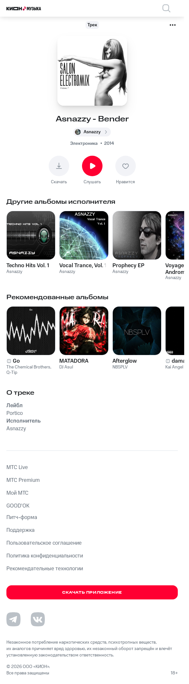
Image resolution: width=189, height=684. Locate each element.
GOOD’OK (17, 506)
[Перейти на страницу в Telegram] (13, 619)
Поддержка (20, 530)
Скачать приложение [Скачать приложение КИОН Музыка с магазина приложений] (92, 592)
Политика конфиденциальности (44, 556)
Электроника (84, 143)
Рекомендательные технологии (44, 569)
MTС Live (17, 467)
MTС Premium (23, 480)
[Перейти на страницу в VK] (38, 619)
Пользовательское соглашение (44, 543)
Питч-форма (21, 517)
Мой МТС (17, 493)
